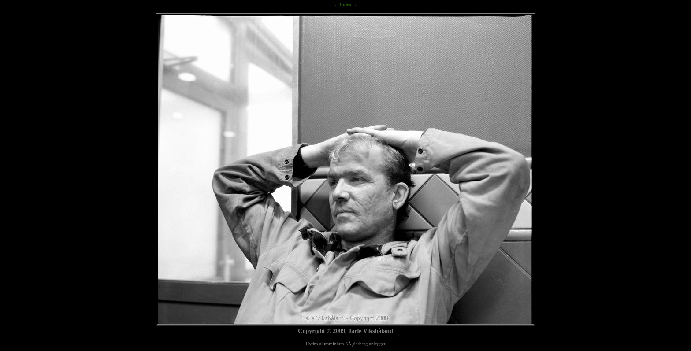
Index (346, 4)
